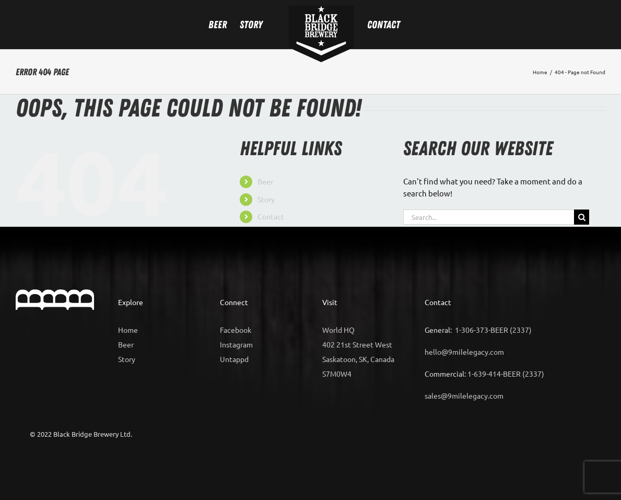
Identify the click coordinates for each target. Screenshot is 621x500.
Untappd (234, 359)
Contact (270, 216)
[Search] (581, 217)
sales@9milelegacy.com (464, 395)
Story (266, 199)
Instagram (236, 344)
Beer (265, 181)
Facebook (235, 329)
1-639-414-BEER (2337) (505, 373)
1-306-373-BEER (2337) (493, 329)
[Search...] (488, 217)
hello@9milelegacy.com (464, 351)
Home (128, 329)
